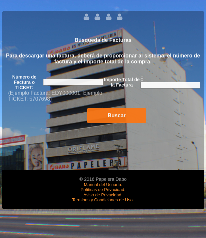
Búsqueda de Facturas (103, 41)
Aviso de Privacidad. (103, 194)
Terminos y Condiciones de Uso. (103, 199)
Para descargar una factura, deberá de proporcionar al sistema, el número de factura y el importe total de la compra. (103, 59)
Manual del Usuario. (103, 184)
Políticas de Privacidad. (103, 189)
